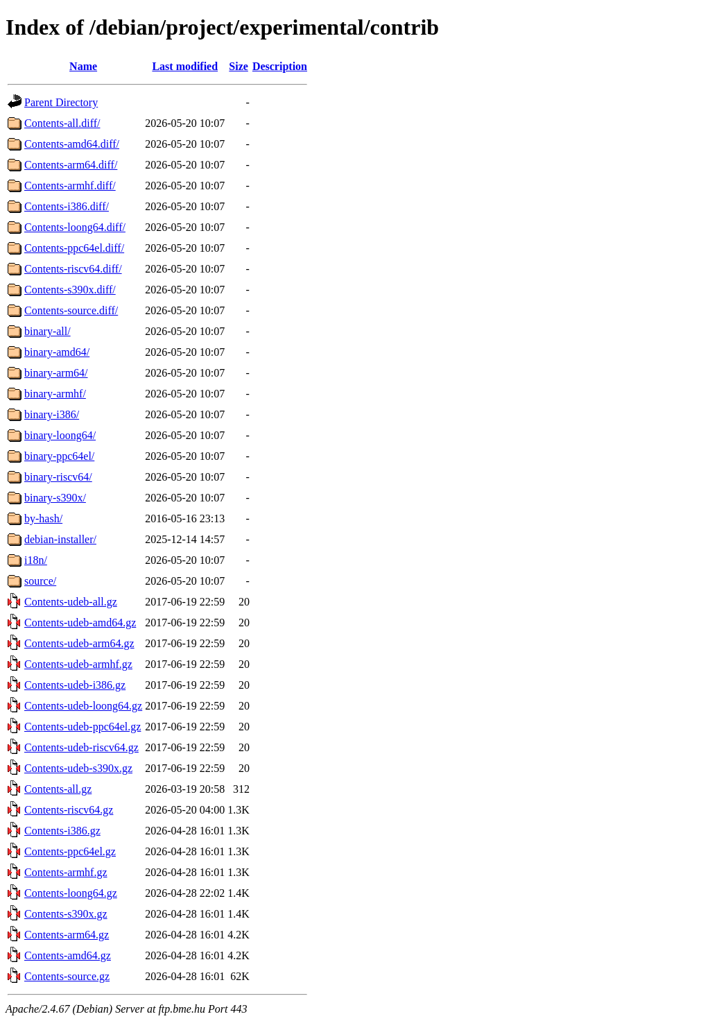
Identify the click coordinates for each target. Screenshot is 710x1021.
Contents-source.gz (67, 976)
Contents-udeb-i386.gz (74, 685)
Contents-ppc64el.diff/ (74, 248)
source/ (40, 581)
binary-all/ (47, 331)
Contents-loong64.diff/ (74, 227)
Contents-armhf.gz (65, 872)
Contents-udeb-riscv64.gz (81, 747)
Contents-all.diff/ (62, 123)
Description (279, 66)
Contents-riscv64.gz (68, 810)
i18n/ (35, 560)
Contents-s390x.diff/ (70, 289)
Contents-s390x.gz (65, 914)
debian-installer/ (60, 539)
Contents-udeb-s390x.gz (78, 768)
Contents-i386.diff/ (66, 206)
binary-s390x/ (55, 498)
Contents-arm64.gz (66, 935)
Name (83, 66)
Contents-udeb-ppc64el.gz (82, 726)
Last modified (185, 66)
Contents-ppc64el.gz (70, 851)
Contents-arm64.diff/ (70, 165)
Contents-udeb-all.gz (70, 602)
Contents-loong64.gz (70, 893)
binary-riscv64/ (58, 477)
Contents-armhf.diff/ (70, 185)
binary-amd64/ (56, 352)
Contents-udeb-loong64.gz (83, 706)
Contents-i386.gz (62, 830)
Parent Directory (61, 102)
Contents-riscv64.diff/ (73, 269)
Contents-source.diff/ (71, 310)
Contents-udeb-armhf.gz (78, 664)
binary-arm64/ (56, 373)
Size (238, 66)
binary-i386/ (51, 414)
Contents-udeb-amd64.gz (80, 622)
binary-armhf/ (55, 394)
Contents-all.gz (58, 789)
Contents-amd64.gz (67, 955)
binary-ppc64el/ (59, 456)
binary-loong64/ (60, 435)
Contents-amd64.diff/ (71, 144)
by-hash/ (43, 518)
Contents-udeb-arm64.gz (79, 643)
